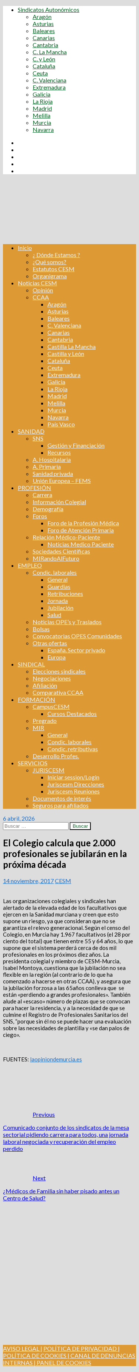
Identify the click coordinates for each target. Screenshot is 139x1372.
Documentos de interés (62, 798)
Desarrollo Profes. (56, 755)
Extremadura (49, 87)
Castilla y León (65, 353)
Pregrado (45, 720)
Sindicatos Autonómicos (48, 9)
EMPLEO (30, 565)
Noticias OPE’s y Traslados (67, 621)
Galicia (41, 94)
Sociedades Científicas (61, 551)
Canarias (44, 37)
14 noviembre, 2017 (28, 880)
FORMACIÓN (36, 699)
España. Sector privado (76, 649)
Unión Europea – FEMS (62, 480)
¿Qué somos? (49, 261)
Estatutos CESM (54, 268)
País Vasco (61, 424)
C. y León (44, 58)
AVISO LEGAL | (22, 1348)
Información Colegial (59, 501)
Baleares (44, 30)
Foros (40, 515)
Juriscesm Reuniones (73, 791)
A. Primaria (47, 466)
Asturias (43, 23)
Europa (56, 657)
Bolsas (41, 628)
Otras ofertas (50, 642)
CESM (63, 880)
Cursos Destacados (72, 713)
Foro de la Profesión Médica (83, 522)
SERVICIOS (32, 762)
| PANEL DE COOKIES (62, 1362)
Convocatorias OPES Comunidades (77, 635)
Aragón (42, 16)
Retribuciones (65, 593)
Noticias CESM (37, 282)
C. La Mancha (50, 51)
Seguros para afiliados (61, 805)
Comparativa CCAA (58, 692)
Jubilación (60, 607)
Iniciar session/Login (73, 777)
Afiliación (45, 685)
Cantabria (45, 44)
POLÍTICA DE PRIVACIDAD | (81, 1348)
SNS (38, 438)
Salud (54, 614)
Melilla (41, 115)
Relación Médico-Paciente (66, 537)
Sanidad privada (53, 473)
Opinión (43, 289)
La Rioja (43, 101)
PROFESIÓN (34, 487)
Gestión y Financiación (76, 445)
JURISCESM (48, 769)
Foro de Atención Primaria (80, 529)
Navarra (43, 129)
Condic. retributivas (72, 748)
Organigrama (50, 275)
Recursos (59, 452)
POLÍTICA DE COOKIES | (36, 1355)
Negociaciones (52, 678)
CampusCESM (51, 706)
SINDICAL (31, 664)
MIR (38, 727)
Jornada (57, 600)
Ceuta (40, 73)
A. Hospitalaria (52, 459)
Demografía (48, 508)
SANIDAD (31, 431)
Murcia (42, 122)
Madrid (42, 108)
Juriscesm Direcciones (75, 784)
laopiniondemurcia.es (56, 1059)
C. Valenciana (49, 80)
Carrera (42, 494)
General (57, 579)
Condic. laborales (55, 572)
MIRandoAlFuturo (56, 558)
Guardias (58, 586)
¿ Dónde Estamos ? (56, 254)
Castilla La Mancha (71, 346)
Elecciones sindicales (59, 671)
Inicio (25, 247)
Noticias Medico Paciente (80, 544)
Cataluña (44, 65)
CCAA (41, 297)
